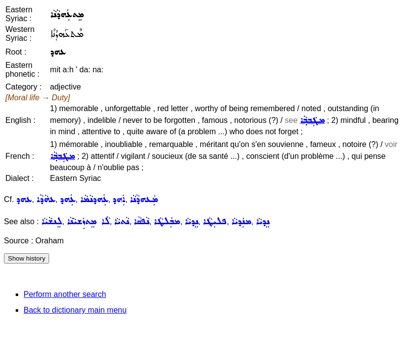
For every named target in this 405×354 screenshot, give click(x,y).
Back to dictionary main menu (75, 310)
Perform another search (65, 294)
